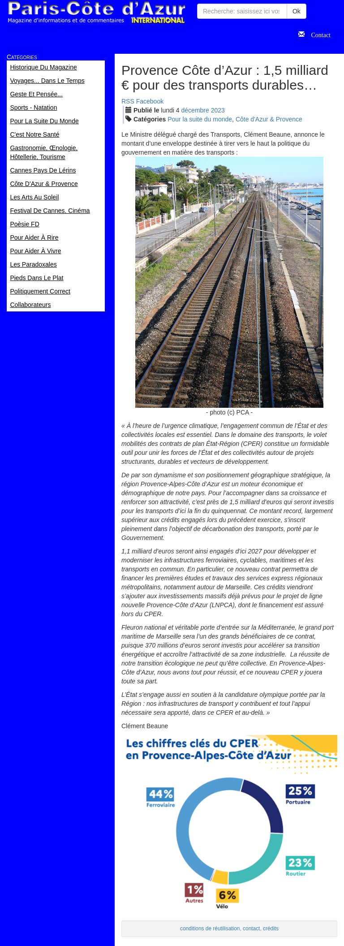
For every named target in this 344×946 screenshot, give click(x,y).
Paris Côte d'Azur (96, 12)
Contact (318, 34)
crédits (271, 928)
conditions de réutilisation (210, 928)
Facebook (149, 101)
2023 (218, 110)
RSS (127, 101)
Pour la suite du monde (200, 119)
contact (251, 928)
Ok (296, 11)
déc (195, 110)
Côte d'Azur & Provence (269, 119)
